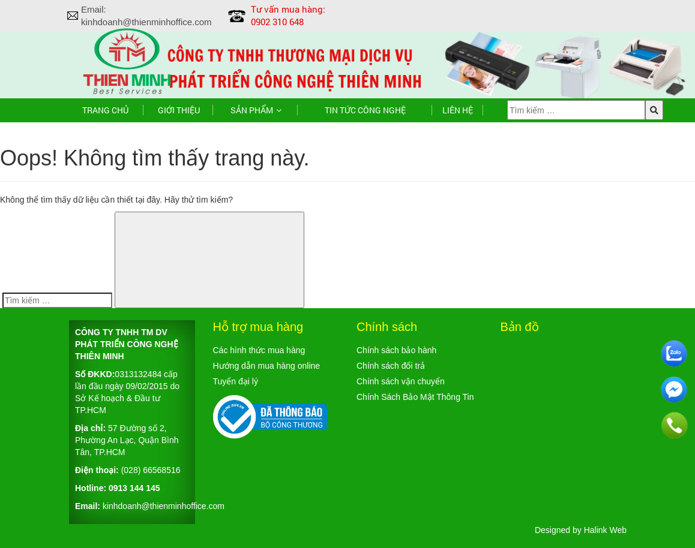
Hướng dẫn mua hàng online (266, 366)
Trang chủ (105, 110)
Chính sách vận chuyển (401, 381)
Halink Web (605, 530)
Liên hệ (457, 110)
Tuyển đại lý (235, 381)
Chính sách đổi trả (391, 366)
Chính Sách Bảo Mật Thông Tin (415, 397)
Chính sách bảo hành (396, 350)
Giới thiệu (179, 110)
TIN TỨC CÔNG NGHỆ (365, 110)
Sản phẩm (251, 110)
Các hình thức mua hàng (259, 350)
